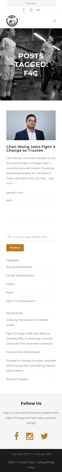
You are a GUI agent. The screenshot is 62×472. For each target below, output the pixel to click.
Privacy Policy (26, 462)
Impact (10, 284)
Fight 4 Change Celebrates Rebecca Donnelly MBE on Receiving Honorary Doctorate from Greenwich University (29, 338)
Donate (31, 3)
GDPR (11, 462)
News (9, 200)
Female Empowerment (20, 275)
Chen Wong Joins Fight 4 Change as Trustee (31, 149)
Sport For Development (20, 301)
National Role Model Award (23, 352)
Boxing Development (19, 267)
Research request (17, 379)
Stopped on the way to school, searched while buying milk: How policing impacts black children (31, 366)
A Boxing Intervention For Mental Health (27, 322)
